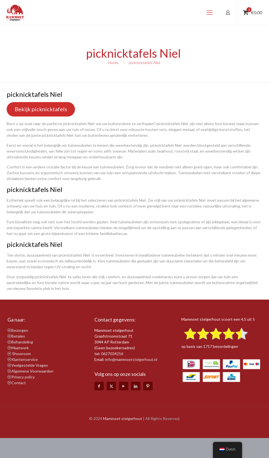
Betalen (18, 336)
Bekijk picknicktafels (41, 109)
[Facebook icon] (99, 386)
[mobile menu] (209, 12)
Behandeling (22, 342)
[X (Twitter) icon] (111, 386)
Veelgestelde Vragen (29, 365)
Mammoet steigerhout (122, 418)
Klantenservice (24, 359)
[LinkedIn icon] (136, 386)
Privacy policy (23, 377)
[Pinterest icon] (148, 386)
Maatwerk (20, 347)
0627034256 (112, 353)
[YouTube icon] (123, 386)
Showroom (21, 353)
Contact (18, 382)
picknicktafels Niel (145, 62)
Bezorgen (19, 330)
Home (113, 62)
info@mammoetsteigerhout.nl (131, 359)
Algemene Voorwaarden (32, 371)
